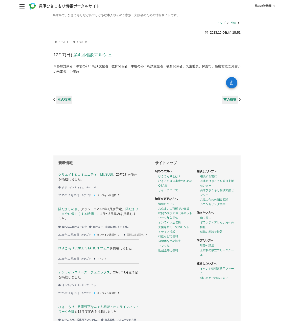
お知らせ (82, 41)
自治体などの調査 (169, 241)
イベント (63, 41)
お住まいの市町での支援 (173, 208)
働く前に (205, 217)
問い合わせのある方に (214, 277)
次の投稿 (64, 99)
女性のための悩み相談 (214, 199)
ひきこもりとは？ (169, 176)
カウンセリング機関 (212, 204)
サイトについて (168, 190)
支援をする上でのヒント (173, 227)
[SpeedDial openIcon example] (231, 82)
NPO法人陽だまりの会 (72, 226)
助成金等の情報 (168, 250)
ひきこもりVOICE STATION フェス (83, 248)
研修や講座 (207, 245)
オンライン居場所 (106, 195)
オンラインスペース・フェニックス (84, 272)
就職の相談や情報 (211, 231)
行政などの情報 (168, 236)
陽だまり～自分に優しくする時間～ (109, 226)
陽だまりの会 (68, 209)
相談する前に (208, 176)
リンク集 (164, 245)
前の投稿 (229, 99)
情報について (166, 203)
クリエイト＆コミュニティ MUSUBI (85, 174)
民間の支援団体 (135, 234)
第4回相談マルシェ (92, 54)
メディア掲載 (166, 231)
